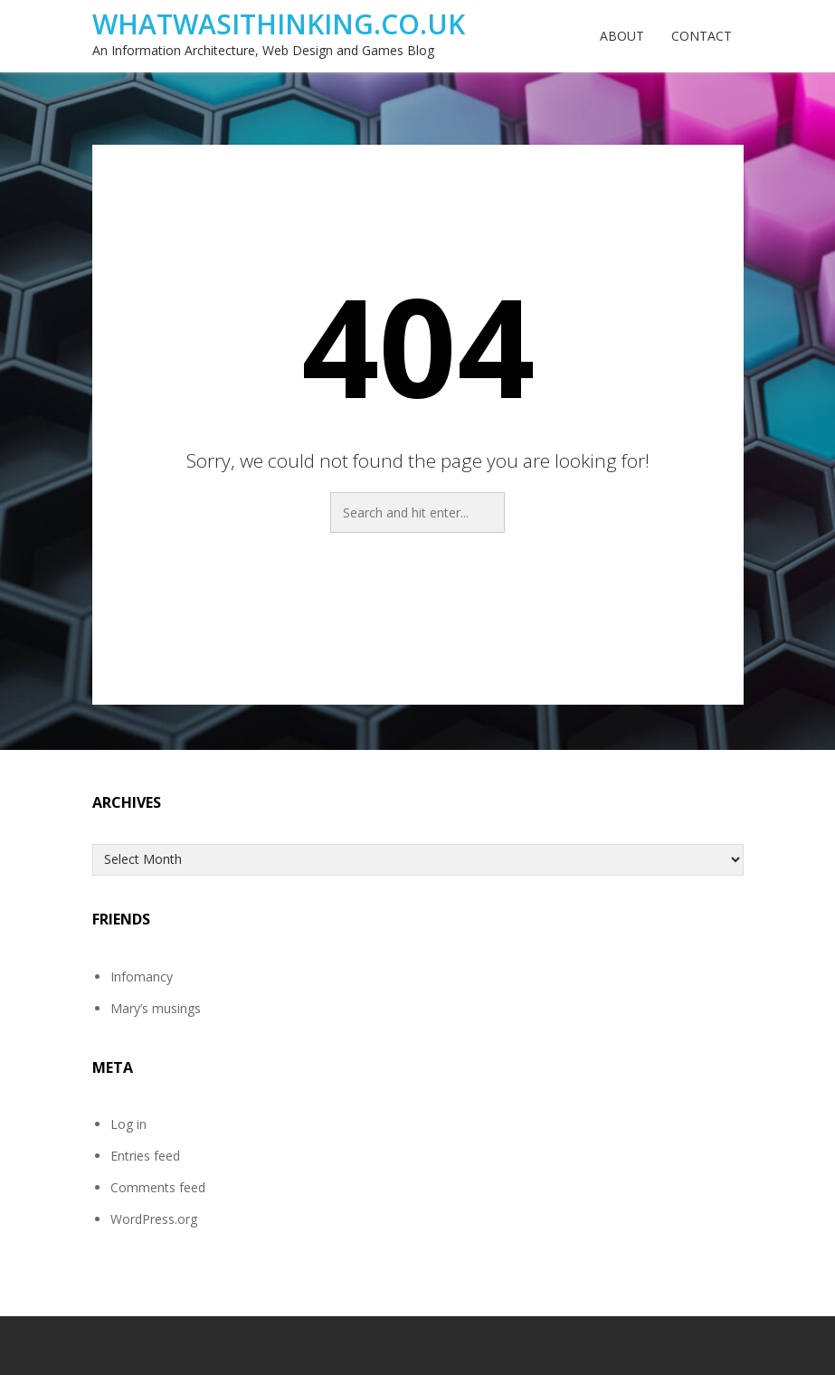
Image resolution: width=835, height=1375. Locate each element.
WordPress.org (153, 1219)
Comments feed (157, 1187)
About (622, 35)
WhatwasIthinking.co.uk (278, 24)
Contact (701, 35)
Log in (128, 1124)
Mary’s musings (155, 1008)
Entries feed (145, 1155)
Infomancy (141, 976)
